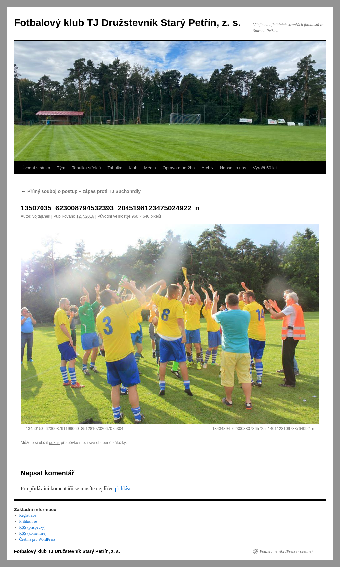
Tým (61, 167)
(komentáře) (33, 533)
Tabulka (114, 167)
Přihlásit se (28, 521)
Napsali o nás (233, 167)
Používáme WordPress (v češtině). (287, 551)
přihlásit (123, 488)
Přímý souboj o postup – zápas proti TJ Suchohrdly (81, 191)
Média (150, 167)
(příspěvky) (32, 527)
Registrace (27, 515)
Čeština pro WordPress (37, 539)
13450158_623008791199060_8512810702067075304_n (77, 428)
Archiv (207, 167)
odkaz (54, 442)
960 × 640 (141, 216)
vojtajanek (41, 216)
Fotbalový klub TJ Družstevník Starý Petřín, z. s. (127, 22)
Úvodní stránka (35, 167)
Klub (133, 167)
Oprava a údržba (179, 167)
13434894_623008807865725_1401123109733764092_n (263, 428)
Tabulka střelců (86, 167)
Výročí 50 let (265, 167)
